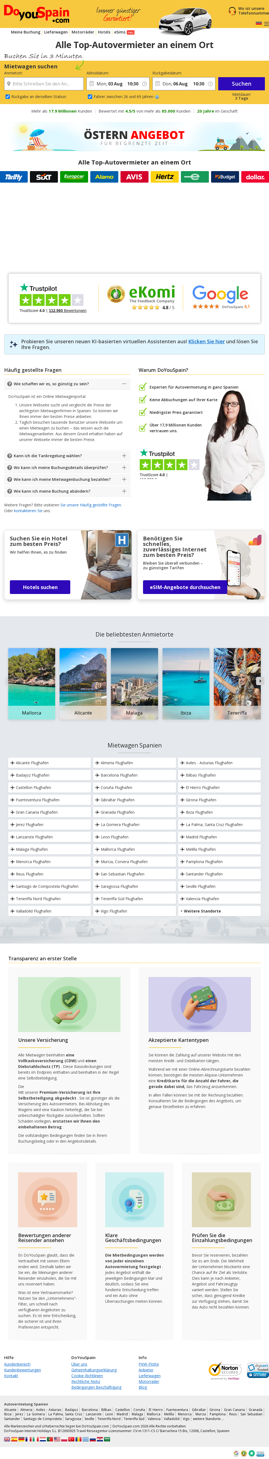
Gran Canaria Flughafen (34, 812)
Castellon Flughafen (30, 787)
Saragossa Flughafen (116, 886)
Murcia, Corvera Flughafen (121, 861)
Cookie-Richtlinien (87, 1375)
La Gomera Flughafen (117, 824)
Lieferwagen (56, 32)
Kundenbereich (17, 1364)
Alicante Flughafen (29, 762)
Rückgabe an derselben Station (38, 96)
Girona (214, 1409)
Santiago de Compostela (42, 1418)
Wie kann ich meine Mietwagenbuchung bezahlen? (62, 479)
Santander (12, 1418)
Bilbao (106, 1409)
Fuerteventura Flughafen (35, 799)
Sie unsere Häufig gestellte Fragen (90, 504)
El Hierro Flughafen (200, 787)
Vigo (186, 1418)
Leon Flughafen (111, 836)
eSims (119, 32)
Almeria (26, 1409)
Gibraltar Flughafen (114, 799)
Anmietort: (13, 73)
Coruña (139, 1409)
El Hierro (156, 1409)
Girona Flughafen (198, 799)
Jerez (19, 1414)
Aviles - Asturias (48, 1409)
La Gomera (36, 1414)
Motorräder (83, 32)
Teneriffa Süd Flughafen (119, 898)
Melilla (169, 1414)
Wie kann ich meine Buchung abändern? (52, 491)
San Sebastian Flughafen (119, 874)
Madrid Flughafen (198, 836)
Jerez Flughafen (26, 824)
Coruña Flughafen (113, 787)
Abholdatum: (97, 73)
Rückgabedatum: (167, 73)
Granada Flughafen (114, 812)
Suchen (241, 83)
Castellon (122, 1409)
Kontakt (11, 1375)
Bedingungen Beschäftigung (96, 1387)
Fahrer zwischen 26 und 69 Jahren (126, 96)
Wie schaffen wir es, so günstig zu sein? (51, 383)
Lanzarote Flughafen (31, 836)
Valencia (154, 1418)
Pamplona (218, 1414)
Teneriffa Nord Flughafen (35, 898)
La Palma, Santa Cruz (65, 1414)
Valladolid (172, 1418)
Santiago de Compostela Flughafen (44, 886)
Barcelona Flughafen (116, 775)
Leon (109, 1414)
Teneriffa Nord (109, 1418)
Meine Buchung (25, 32)
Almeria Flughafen (114, 762)
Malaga (137, 1414)
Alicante (10, 1409)
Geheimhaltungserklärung (94, 1369)
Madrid (122, 1414)
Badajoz (71, 1409)
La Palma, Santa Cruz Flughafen (211, 824)
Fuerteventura (177, 1409)
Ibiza (8, 1414)
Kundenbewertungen (22, 1369)
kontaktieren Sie (28, 510)
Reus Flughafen (26, 874)
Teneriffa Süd (134, 1418)
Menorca (185, 1414)
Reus (233, 1414)
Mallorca (153, 1414)
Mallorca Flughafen (115, 849)
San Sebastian (251, 1414)
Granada (255, 1409)
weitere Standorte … (208, 1418)
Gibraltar (199, 1409)
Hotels (104, 32)
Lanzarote (94, 1414)
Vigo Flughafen (111, 911)
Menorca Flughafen (30, 861)
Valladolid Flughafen (30, 911)
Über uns (79, 1364)
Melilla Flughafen (198, 849)
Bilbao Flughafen (198, 775)
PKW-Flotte (149, 1364)
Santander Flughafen (201, 874)
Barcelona (90, 1409)
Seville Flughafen (197, 886)
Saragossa (73, 1418)
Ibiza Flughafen (196, 812)
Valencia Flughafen (199, 898)
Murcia (200, 1414)
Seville (89, 1418)
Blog (143, 1387)
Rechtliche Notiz (85, 1381)
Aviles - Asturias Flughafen (206, 762)
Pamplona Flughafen (201, 861)
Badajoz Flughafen (29, 775)
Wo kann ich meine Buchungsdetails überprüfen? (61, 467)
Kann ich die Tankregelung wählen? (48, 455)
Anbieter (146, 1369)
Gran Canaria (234, 1409)
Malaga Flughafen (29, 849)
